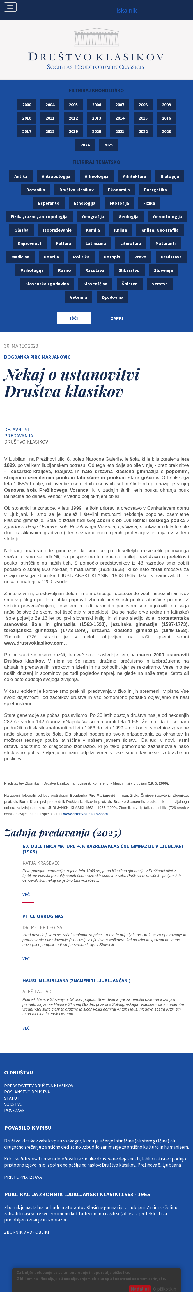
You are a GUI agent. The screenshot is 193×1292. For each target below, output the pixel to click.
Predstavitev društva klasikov (38, 1085)
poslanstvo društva (27, 1092)
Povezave (14, 1110)
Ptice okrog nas (42, 916)
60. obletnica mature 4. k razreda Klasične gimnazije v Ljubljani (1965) (102, 849)
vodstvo (13, 1104)
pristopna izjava (23, 1177)
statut (12, 1098)
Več (26, 894)
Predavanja (18, 435)
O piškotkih (164, 1289)
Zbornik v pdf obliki (26, 1232)
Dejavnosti (18, 429)
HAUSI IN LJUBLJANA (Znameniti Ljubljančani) (76, 980)
